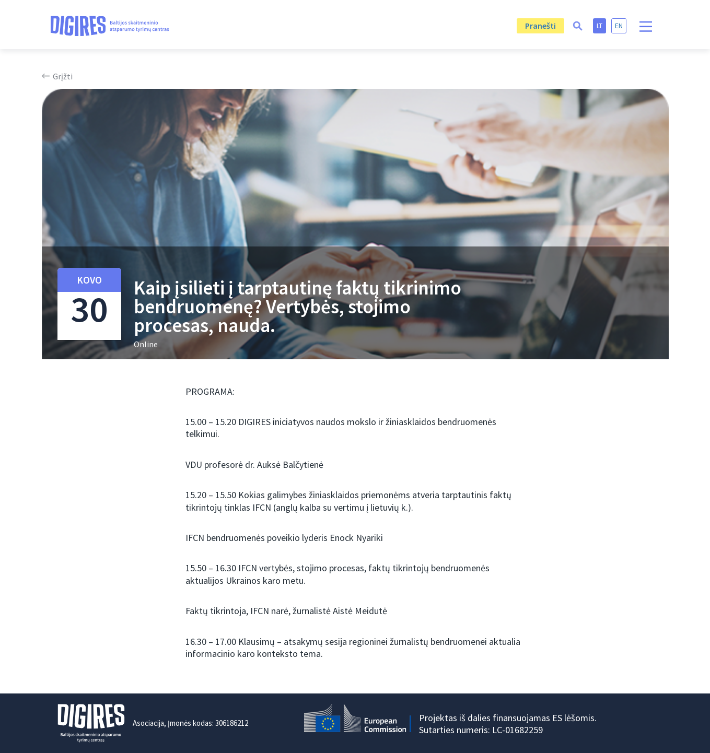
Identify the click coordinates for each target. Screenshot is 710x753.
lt (599, 25)
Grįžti (63, 76)
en (619, 25)
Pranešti (540, 25)
